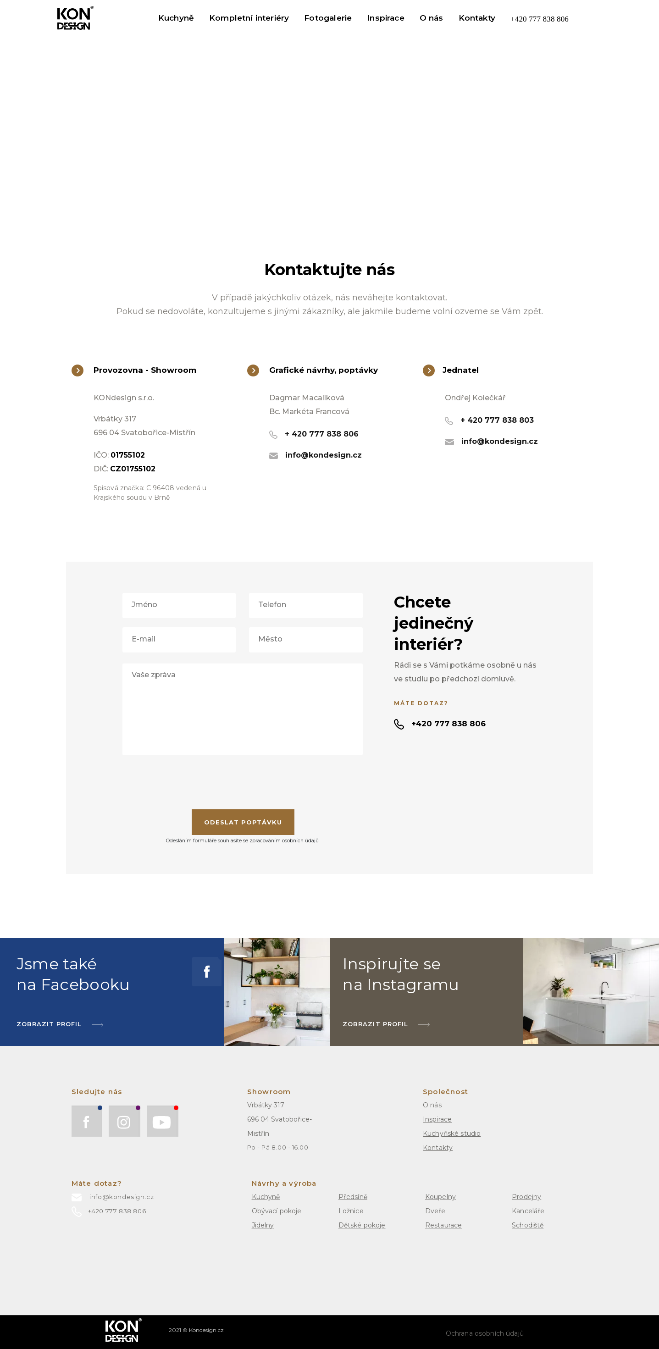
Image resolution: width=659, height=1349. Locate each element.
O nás (431, 17)
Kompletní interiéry (249, 17)
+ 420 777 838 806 (314, 434)
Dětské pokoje (362, 1225)
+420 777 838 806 (539, 19)
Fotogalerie (328, 17)
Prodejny (526, 1197)
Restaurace (443, 1225)
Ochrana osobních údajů (485, 1333)
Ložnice (351, 1211)
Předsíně (352, 1197)
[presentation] (242, 782)
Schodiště (527, 1225)
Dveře (435, 1211)
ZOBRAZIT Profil (60, 1024)
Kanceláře (528, 1211)
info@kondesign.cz (315, 455)
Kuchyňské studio (452, 1133)
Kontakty (477, 17)
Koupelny (440, 1197)
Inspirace (385, 17)
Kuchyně (176, 17)
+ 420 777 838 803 (489, 420)
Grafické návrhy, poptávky (312, 370)
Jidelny (263, 1225)
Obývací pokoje (277, 1211)
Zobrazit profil (386, 1024)
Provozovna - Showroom (134, 370)
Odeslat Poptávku (243, 822)
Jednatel (451, 370)
